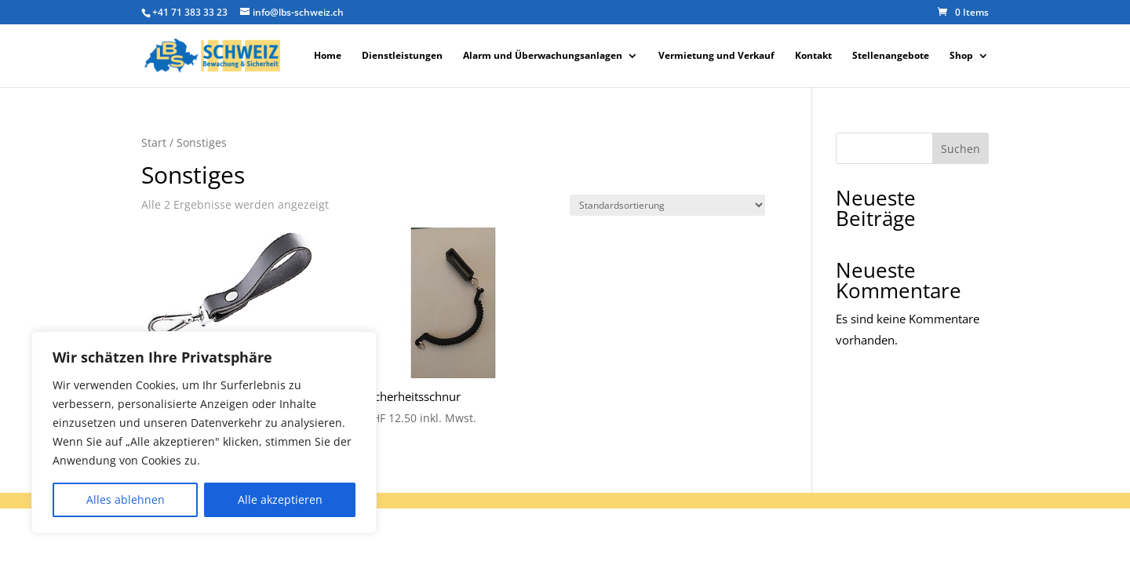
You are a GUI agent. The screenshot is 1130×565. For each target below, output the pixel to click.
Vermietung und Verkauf (716, 56)
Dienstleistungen (402, 56)
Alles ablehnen (125, 499)
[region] (204, 432)
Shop (961, 56)
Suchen (960, 148)
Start (153, 142)
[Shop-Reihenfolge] (667, 205)
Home (327, 56)
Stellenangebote (890, 56)
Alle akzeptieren (280, 499)
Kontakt (813, 56)
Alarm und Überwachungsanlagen (542, 56)
